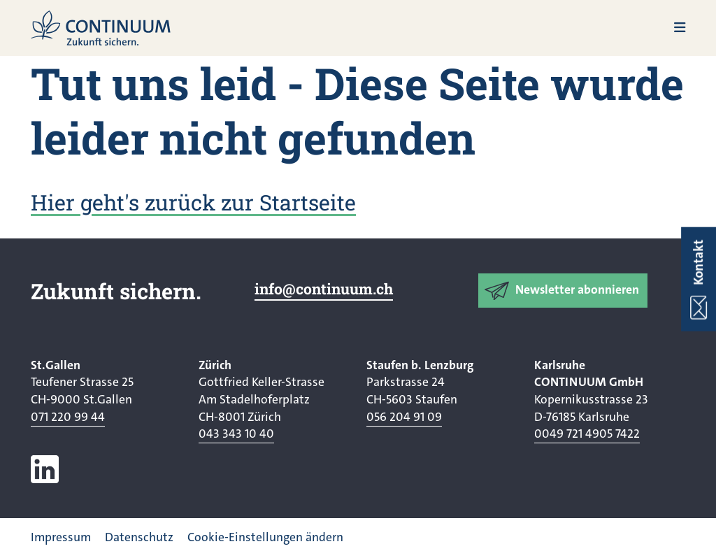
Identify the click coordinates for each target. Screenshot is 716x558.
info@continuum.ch (324, 289)
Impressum (61, 537)
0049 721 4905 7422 (587, 434)
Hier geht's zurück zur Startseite (193, 202)
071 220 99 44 (68, 417)
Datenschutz (139, 537)
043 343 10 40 (236, 434)
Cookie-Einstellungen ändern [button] (265, 537)
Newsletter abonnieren (577, 290)
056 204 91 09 (404, 417)
